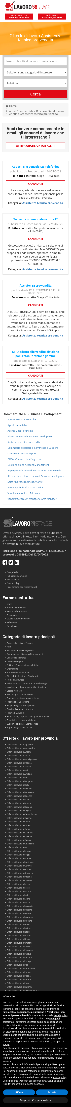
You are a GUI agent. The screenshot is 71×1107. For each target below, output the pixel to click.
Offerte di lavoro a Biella (18, 785)
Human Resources (15, 679)
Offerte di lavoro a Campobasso (22, 814)
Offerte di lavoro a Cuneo (18, 825)
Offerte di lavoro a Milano (19, 913)
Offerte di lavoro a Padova (19, 953)
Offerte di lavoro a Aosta (18, 755)
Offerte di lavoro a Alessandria (21, 748)
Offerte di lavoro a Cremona (20, 832)
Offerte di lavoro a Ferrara (19, 851)
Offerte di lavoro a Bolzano (19, 807)
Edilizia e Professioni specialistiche (23, 665)
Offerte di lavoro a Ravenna (19, 986)
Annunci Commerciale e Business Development (35, 111)
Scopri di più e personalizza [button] (35, 1100)
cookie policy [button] (60, 1015)
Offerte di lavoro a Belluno (19, 788)
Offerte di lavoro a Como (18, 829)
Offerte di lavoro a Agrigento (20, 744)
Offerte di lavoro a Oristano (19, 942)
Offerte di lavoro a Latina (18, 898)
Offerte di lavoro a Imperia (19, 876)
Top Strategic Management (19, 727)
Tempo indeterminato (17, 611)
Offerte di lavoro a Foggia (18, 854)
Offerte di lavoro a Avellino (19, 773)
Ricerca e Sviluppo (15, 712)
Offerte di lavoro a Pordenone (21, 968)
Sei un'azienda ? (19, 16)
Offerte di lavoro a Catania (19, 840)
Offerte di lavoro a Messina (19, 909)
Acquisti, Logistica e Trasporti (20, 643)
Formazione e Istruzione (18, 672)
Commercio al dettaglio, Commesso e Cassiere (33, 447)
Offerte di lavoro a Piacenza (20, 950)
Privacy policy (13, 579)
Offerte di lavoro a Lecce (18, 887)
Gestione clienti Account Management (28, 464)
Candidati (35, 183)
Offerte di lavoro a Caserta (19, 818)
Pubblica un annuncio (17, 576)
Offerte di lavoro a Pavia (18, 983)
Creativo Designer (15, 661)
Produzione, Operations (18, 701)
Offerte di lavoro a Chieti (18, 821)
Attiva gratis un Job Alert (35, 146)
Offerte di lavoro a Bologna (19, 796)
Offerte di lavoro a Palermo (19, 946)
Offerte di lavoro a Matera (19, 928)
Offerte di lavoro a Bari (17, 777)
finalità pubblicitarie (37, 1035)
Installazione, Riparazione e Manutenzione (26, 687)
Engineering (12, 668)
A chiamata (12, 615)
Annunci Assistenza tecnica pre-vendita (33, 114)
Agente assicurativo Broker (22, 419)
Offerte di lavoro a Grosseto (20, 873)
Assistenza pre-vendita (36, 285)
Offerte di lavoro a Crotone (19, 880)
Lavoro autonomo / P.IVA (18, 618)
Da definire (12, 626)
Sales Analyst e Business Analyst (25, 481)
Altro (9, 646)
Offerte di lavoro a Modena (19, 920)
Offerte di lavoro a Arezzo (19, 766)
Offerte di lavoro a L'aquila (19, 762)
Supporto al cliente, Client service (22, 723)
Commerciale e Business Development (25, 654)
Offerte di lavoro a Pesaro (19, 979)
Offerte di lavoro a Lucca (18, 902)
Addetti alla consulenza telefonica (35, 166)
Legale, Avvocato (14, 690)
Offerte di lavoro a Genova (19, 865)
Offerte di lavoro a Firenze (19, 858)
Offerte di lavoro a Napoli (18, 931)
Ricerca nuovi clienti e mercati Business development (36, 476)
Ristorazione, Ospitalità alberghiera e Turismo (28, 716)
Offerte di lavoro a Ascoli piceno (22, 759)
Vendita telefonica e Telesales (24, 493)
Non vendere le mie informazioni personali (43, 1067)
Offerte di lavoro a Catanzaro (20, 843)
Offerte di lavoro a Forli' (18, 847)
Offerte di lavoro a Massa (18, 924)
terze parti (54, 1018)
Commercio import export (22, 453)
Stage (9, 604)
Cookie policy (13, 583)
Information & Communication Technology (27, 683)
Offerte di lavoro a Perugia (19, 961)
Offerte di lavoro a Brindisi (19, 799)
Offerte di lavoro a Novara (19, 935)
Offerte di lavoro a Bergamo (20, 781)
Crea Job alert (13, 572)
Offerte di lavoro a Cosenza (19, 836)
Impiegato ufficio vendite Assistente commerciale (34, 470)
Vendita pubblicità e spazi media (25, 487)
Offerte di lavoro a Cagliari (19, 810)
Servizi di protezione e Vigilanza (21, 720)
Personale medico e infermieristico (23, 698)
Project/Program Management (21, 705)
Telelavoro (12, 622)
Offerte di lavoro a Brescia (19, 803)
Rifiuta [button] (19, 1092)
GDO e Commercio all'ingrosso (24, 459)
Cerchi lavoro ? (52, 16)
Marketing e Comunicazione (20, 694)
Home (11, 105)
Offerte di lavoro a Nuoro (18, 939)
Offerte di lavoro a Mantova (20, 917)
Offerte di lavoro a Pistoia (19, 975)
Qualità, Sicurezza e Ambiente (21, 709)
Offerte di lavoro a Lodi (17, 895)
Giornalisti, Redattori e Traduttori (22, 676)
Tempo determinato (16, 607)
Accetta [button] (52, 1092)
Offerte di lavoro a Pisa (17, 964)
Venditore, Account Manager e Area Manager (32, 498)
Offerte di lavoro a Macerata (20, 906)
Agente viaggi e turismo (20, 430)
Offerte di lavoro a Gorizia (19, 869)
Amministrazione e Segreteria (20, 650)
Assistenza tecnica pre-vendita (24, 442)
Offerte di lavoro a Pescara (19, 957)
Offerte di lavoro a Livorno (19, 891)
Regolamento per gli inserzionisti (22, 587)
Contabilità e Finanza (16, 657)
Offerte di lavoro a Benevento (20, 792)
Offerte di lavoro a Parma (18, 972)
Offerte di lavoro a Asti (17, 770)
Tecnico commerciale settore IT (35, 219)
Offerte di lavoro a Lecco (18, 884)
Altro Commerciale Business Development (30, 436)
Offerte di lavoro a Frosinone (20, 862)
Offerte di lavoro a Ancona (19, 751)
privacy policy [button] (59, 1077)
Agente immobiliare (18, 425)
